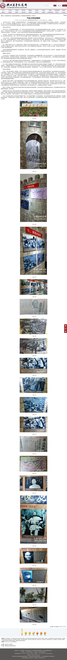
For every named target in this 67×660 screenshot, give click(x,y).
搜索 (55, 5)
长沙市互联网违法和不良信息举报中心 (48, 656)
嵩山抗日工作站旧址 (9, 644)
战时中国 (23, 10)
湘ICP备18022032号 (41, 657)
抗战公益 (63, 10)
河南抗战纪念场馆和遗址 (26, 15)
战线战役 (30, 10)
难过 (45, 635)
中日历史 (10, 10)
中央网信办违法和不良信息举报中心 (35, 656)
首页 (2, 15)
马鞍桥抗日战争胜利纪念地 (10, 645)
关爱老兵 (50, 10)
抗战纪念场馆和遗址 (16, 15)
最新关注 (3, 12)
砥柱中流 (36, 12)
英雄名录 (36, 10)
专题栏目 (30, 12)
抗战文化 (56, 12)
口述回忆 (43, 10)
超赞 (22, 635)
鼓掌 (26, 635)
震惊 (37, 635)
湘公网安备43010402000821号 (27, 657)
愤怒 (41, 635)
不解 (33, 635)
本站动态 (63, 12)
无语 (29, 635)
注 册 (60, 5)
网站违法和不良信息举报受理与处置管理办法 (20, 656)
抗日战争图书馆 (57, 10)
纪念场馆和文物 (50, 12)
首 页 (3, 10)
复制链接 (50, 20)
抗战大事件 (23, 12)
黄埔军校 (10, 12)
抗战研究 (43, 12)
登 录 (65, 5)
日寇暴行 (16, 12)
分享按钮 (65, 15)
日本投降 (16, 10)
